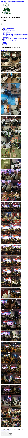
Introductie (9, 30)
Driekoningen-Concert (8, 38)
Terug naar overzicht (5, 50)
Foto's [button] (4, 39)
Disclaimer (11, 28)
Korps (18, 34)
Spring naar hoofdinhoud (6, 1)
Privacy (7, 28)
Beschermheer (10, 34)
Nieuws (5, 30)
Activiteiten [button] (5, 37)
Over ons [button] (5, 33)
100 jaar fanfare (6, 32)
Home (4, 28)
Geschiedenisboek (14, 40)
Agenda (13, 30)
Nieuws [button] (5, 29)
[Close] (10, 434)
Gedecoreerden (10, 35)
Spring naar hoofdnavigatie (18, 1)
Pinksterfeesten (16, 38)
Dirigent (15, 34)
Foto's (6, 40)
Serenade (22, 38)
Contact (5, 43)
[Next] (7, 433)
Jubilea (25, 38)
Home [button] (4, 27)
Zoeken (5, 44)
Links (4, 42)
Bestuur (5, 34)
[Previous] (3, 433)
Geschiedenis (17, 35)
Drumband (21, 34)
